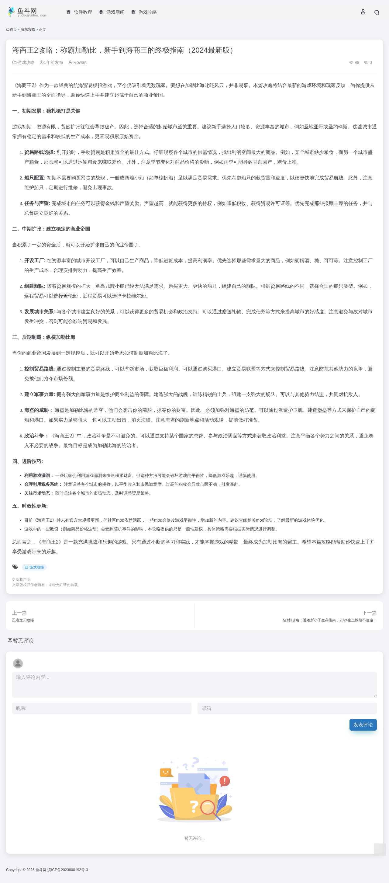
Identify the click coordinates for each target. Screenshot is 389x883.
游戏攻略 (28, 29)
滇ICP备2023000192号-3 (67, 870)
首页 (13, 29)
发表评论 (363, 724)
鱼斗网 (41, 870)
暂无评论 (24, 641)
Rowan (77, 62)
